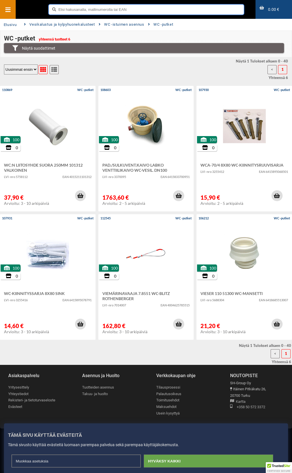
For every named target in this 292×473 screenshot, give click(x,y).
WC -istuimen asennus (121, 24)
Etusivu (10, 25)
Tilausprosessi (168, 387)
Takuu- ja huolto (95, 394)
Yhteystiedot (18, 394)
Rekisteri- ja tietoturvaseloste (31, 400)
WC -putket (160, 24)
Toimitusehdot (167, 400)
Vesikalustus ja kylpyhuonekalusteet (59, 24)
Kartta (238, 402)
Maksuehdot (166, 407)
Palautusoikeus (168, 394)
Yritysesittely (18, 387)
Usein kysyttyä (168, 413)
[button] (80, 195)
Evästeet (15, 407)
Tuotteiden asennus (98, 387)
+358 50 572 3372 (247, 407)
